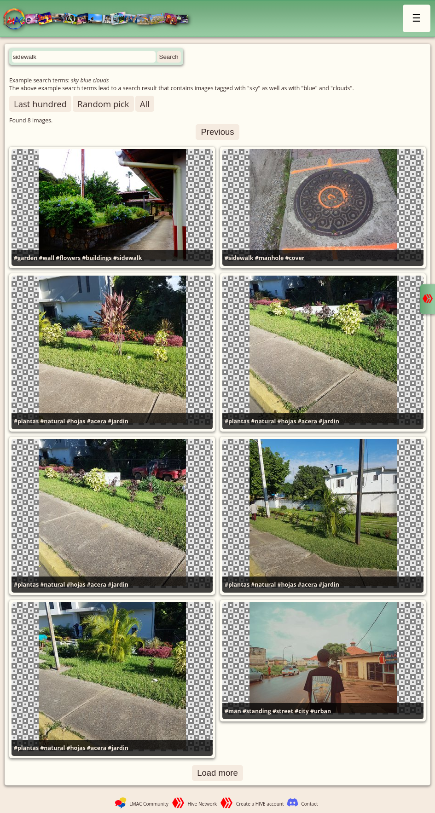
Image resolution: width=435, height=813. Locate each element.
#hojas (76, 421)
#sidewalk (127, 258)
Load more (217, 773)
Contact (309, 804)
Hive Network (202, 804)
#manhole (269, 258)
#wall (47, 258)
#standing (257, 711)
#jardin (118, 421)
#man (233, 711)
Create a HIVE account (260, 804)
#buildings (96, 258)
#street (283, 711)
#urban (320, 711)
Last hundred (40, 104)
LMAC (100, 20)
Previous (217, 132)
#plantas (26, 421)
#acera (96, 421)
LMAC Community (148, 804)
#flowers (68, 258)
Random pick (103, 104)
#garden (25, 258)
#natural (52, 421)
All (145, 104)
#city (302, 711)
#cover (295, 258)
